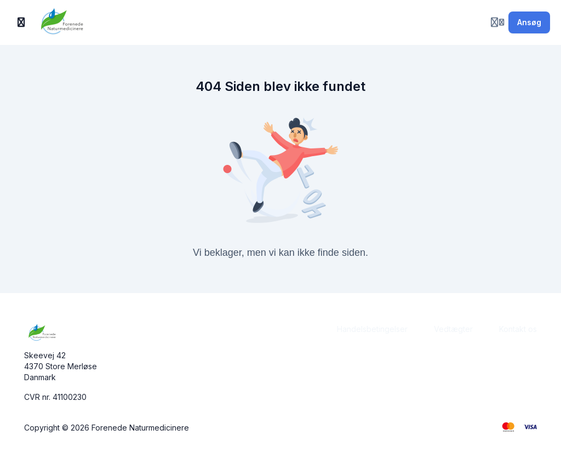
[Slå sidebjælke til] (21, 22)
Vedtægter (453, 329)
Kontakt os (518, 329)
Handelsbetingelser (372, 329)
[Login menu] (497, 22)
